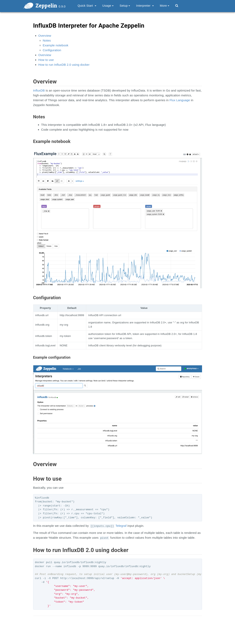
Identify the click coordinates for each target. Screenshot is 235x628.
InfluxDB (39, 90)
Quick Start (87, 5)
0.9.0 (62, 6)
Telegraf (121, 525)
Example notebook (55, 45)
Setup (125, 5)
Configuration (52, 50)
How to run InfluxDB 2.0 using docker (64, 64)
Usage (108, 5)
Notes (47, 40)
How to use (46, 59)
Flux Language (179, 100)
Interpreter (145, 5)
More (164, 5)
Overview (44, 35)
